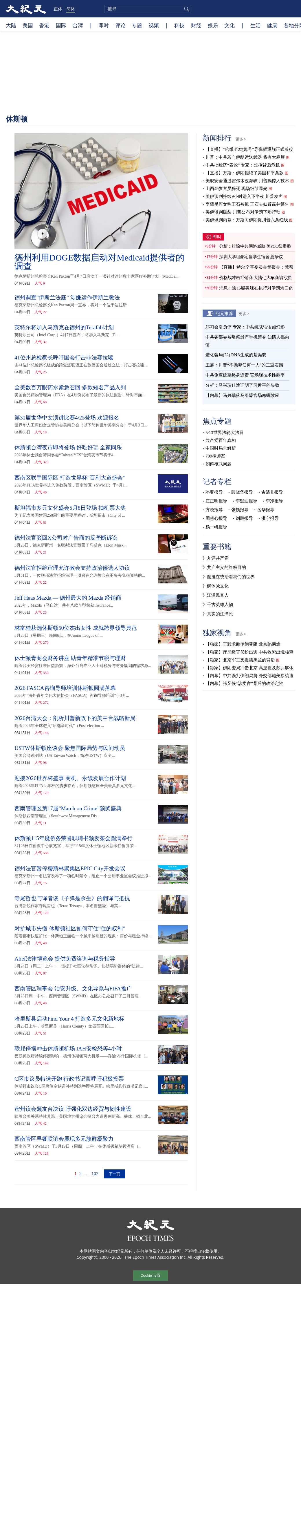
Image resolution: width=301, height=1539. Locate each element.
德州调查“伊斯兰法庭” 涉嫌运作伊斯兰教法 (67, 297)
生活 (255, 25)
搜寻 (185, 9)
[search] (147, 9)
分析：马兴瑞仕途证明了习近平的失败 (242, 385)
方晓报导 (214, 509)
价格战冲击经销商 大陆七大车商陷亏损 (255, 277)
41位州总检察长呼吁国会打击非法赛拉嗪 (63, 358)
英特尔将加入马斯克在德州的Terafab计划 (64, 327)
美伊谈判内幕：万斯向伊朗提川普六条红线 (246, 220)
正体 (58, 9)
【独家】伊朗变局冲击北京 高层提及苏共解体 (249, 667)
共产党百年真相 (220, 440)
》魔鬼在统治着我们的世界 (229, 576)
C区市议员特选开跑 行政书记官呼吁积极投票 (69, 1079)
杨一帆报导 (216, 527)
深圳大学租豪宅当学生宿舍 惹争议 (251, 256)
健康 (272, 25)
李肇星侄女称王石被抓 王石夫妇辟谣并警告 (247, 204)
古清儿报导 (272, 492)
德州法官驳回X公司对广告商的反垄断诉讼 (66, 538)
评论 (120, 25)
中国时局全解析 (220, 448)
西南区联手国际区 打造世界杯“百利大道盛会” (69, 478)
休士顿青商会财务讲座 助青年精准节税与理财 (70, 658)
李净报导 (274, 501)
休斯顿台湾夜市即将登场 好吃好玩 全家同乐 (68, 447)
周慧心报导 (216, 518)
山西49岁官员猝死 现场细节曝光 (236, 188)
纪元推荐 (224, 313)
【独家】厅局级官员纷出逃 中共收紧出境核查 (249, 652)
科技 (179, 25)
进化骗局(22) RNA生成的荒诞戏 (235, 354)
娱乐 (213, 25)
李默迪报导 (246, 501)
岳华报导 (265, 509)
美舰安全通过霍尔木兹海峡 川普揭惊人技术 (247, 180)
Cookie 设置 (150, 1275)
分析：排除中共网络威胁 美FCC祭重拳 (255, 246)
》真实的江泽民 (218, 614)
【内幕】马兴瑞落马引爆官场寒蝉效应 (242, 395)
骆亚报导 (214, 492)
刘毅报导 (244, 518)
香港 (44, 25)
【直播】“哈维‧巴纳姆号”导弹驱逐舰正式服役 (249, 149)
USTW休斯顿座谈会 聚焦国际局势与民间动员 (69, 748)
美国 (28, 25)
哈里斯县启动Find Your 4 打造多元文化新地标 (69, 1019)
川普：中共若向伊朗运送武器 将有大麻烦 (245, 157)
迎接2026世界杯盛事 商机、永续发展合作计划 (70, 778)
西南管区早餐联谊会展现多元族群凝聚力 (63, 1139)
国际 (61, 25)
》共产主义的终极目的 (224, 567)
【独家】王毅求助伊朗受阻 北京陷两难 (242, 644)
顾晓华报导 (242, 492)
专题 (137, 25)
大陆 (11, 25)
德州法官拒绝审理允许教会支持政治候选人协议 (72, 568)
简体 (70, 9)
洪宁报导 (270, 518)
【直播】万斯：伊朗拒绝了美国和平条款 (244, 173)
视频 (153, 25)
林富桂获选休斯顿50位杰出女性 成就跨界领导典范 (75, 628)
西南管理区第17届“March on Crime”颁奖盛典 (68, 808)
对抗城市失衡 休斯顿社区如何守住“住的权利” (69, 928)
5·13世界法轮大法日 (224, 432)
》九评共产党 (216, 558)
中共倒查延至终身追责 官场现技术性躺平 (245, 375)
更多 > (241, 139)
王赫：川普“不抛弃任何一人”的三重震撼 (244, 365)
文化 (229, 25)
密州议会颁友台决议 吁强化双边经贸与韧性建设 (72, 1109)
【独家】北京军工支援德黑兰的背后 (240, 660)
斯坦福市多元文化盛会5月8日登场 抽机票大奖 (70, 508)
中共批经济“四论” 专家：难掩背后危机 (242, 165)
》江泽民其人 (216, 595)
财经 (196, 25)
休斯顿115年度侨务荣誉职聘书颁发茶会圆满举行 (73, 838)
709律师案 (215, 456)
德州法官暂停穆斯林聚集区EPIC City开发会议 (69, 868)
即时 (103, 25)
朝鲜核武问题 (218, 464)
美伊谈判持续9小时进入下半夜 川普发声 (243, 196)
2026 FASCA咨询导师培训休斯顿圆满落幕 (65, 688)
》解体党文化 (216, 586)
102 (94, 1173)
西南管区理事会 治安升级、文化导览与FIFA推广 (73, 988)
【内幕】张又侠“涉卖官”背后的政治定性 (244, 683)
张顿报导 (240, 509)
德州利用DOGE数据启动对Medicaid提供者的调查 (99, 262)
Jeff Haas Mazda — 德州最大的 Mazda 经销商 (67, 598)
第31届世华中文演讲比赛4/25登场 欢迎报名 (66, 418)
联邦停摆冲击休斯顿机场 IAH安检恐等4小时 (68, 1049)
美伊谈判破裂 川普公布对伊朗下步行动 (242, 212)
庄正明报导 (216, 501)
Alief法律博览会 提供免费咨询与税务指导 (64, 959)
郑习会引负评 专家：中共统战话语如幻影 (245, 327)
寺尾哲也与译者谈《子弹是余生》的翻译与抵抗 (72, 898)
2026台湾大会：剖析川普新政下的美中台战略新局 (74, 718)
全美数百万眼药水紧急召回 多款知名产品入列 (70, 387)
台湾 (78, 25)
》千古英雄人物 (218, 604)
